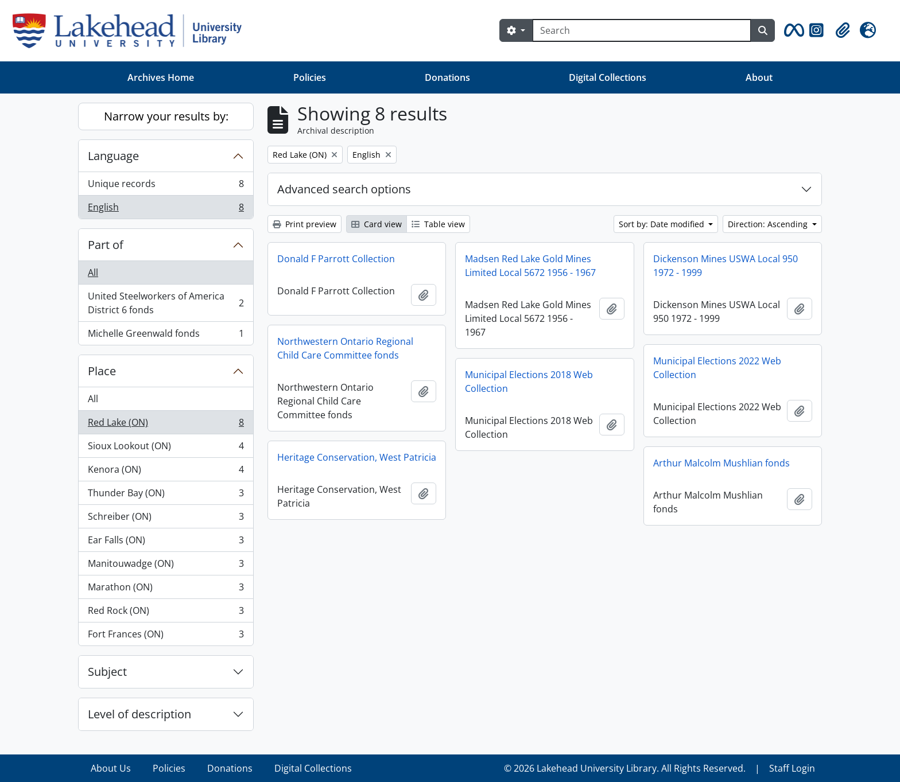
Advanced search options (344, 189)
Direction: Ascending (769, 224)
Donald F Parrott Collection (336, 258)
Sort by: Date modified (663, 224)
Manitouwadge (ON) (165, 566)
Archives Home (160, 77)
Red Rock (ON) (165, 613)
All (93, 272)
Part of (105, 244)
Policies (309, 77)
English (165, 209)
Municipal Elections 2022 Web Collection (717, 368)
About (759, 77)
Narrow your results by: (166, 116)
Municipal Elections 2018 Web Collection (529, 381)
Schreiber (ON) (165, 518)
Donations (447, 77)
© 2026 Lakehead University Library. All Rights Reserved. (625, 768)
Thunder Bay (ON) (165, 495)
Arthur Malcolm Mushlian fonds (721, 463)
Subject (107, 671)
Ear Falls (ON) (165, 542)
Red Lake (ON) (165, 424)
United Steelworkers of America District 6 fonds (165, 303)
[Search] (641, 30)
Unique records (165, 186)
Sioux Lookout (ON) (165, 448)
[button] (792, 30)
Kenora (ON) (165, 471)
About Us (111, 768)
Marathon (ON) (165, 589)
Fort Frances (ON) (165, 636)
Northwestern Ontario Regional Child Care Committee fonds (345, 348)
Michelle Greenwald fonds (165, 335)
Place (102, 371)
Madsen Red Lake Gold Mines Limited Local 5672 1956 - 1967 (530, 265)
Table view (438, 224)
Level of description (139, 714)
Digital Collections (607, 77)
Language (113, 156)
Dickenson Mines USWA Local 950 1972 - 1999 (725, 265)
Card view (376, 224)
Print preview (304, 224)
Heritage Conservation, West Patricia (356, 457)
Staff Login (792, 768)
